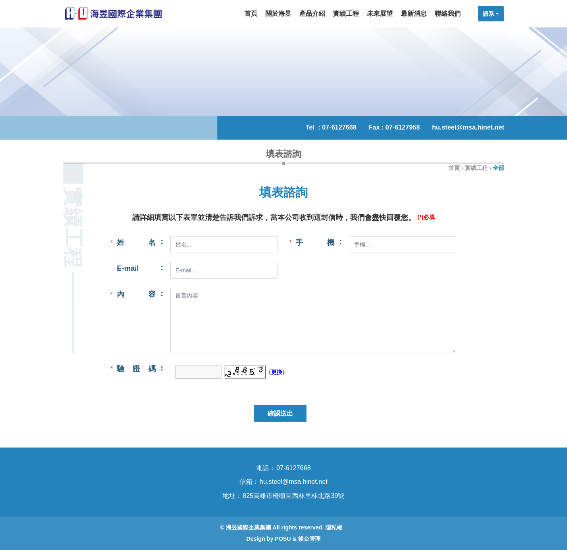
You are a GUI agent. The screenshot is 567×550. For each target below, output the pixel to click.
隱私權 (333, 527)
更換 (276, 372)
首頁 (454, 168)
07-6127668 (339, 127)
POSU (283, 538)
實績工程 (476, 168)
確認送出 (280, 413)
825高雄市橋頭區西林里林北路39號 (294, 495)
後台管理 (309, 538)
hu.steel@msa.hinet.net (468, 127)
